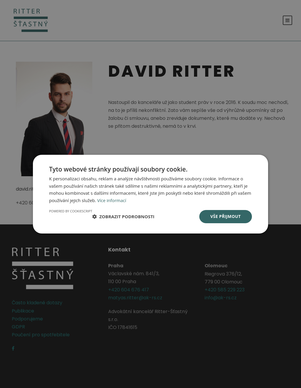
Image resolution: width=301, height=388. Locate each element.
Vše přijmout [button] (225, 216)
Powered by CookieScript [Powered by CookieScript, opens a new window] (70, 211)
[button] (123, 216)
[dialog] (150, 194)
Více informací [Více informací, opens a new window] (111, 200)
